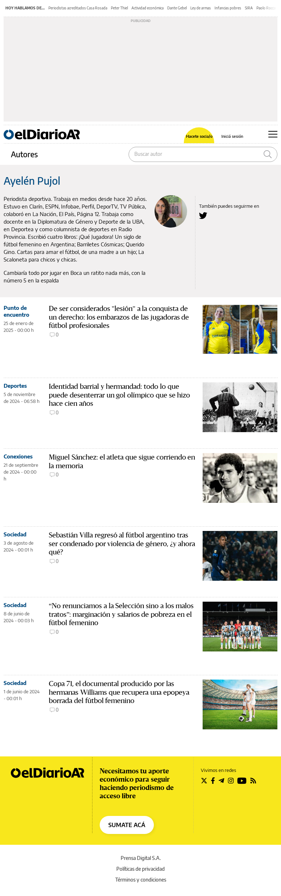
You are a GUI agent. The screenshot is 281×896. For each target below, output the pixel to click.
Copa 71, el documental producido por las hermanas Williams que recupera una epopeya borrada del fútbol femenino (119, 692)
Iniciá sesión (232, 136)
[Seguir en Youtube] (242, 780)
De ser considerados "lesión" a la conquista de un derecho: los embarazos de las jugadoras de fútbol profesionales (119, 317)
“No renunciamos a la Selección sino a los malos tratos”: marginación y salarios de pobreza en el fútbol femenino (121, 614)
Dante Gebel (177, 8)
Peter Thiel (119, 8)
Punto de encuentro (16, 311)
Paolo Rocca (266, 8)
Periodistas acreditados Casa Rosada (77, 8)
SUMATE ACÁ (126, 825)
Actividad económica (147, 8)
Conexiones (18, 456)
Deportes (15, 385)
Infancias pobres (228, 8)
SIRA (249, 8)
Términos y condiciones (140, 880)
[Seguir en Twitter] (204, 780)
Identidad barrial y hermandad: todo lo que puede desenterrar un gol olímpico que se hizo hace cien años (119, 395)
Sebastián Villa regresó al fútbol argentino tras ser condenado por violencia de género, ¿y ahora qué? (122, 543)
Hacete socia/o (199, 136)
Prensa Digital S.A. (141, 858)
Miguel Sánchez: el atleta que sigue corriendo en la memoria (122, 461)
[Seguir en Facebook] (213, 780)
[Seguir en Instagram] (231, 780)
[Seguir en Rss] (253, 780)
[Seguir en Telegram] (221, 780)
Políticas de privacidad (140, 869)
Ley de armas (200, 8)
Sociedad (15, 534)
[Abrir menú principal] (272, 134)
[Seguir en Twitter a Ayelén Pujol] (203, 215)
